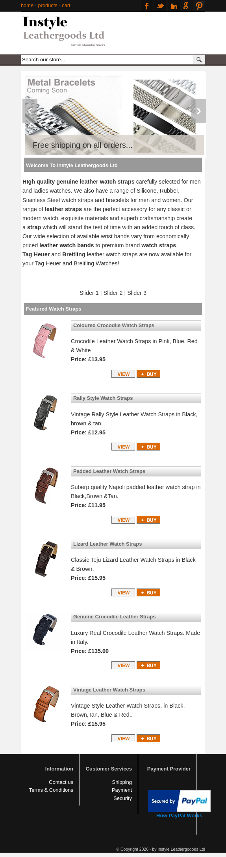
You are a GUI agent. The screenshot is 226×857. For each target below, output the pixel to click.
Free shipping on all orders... (82, 145)
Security (122, 798)
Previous (29, 111)
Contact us (61, 782)
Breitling (73, 254)
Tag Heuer (36, 254)
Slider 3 (136, 293)
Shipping (122, 782)
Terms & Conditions (51, 790)
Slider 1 (89, 293)
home (27, 5)
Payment (122, 790)
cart (66, 5)
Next (198, 111)
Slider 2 (112, 293)
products (47, 5)
